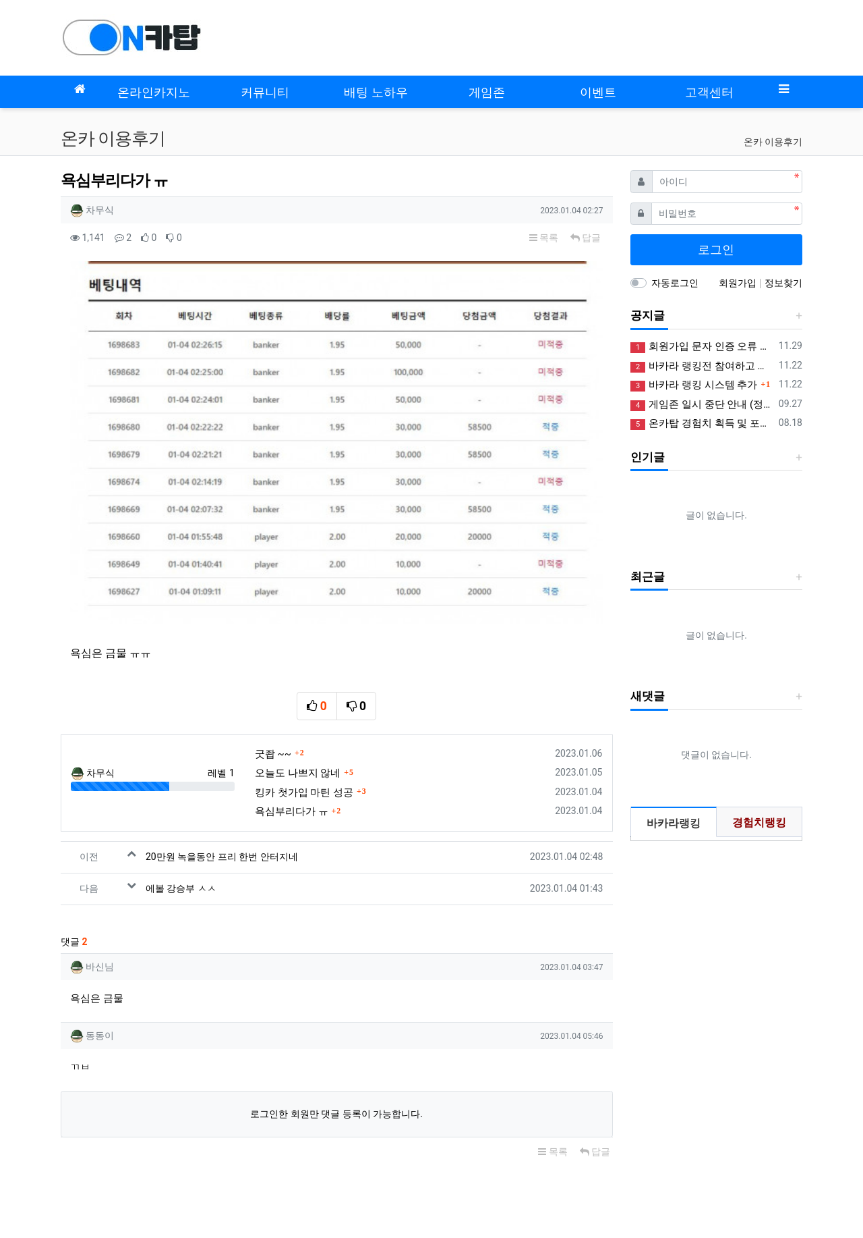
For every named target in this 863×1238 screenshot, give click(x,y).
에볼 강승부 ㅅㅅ (181, 801)
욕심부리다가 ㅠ (291, 724)
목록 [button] (543, 237)
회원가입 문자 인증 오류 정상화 (702, 346)
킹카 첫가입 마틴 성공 (304, 705)
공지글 (647, 315)
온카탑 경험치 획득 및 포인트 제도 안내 (702, 423)
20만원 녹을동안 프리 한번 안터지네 (222, 769)
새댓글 (647, 696)
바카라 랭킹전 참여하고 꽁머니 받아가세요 (702, 366)
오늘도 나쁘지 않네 (297, 686)
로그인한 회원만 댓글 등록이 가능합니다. (336, 1026)
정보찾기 (783, 282)
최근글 (647, 576)
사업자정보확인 (677, 1180)
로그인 (716, 249)
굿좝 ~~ (273, 666)
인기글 (647, 457)
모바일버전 (84, 1144)
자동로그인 (674, 282)
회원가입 (738, 282)
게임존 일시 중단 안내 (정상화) (702, 404)
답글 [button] (585, 237)
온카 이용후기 (773, 141)
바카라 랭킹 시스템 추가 (694, 385)
